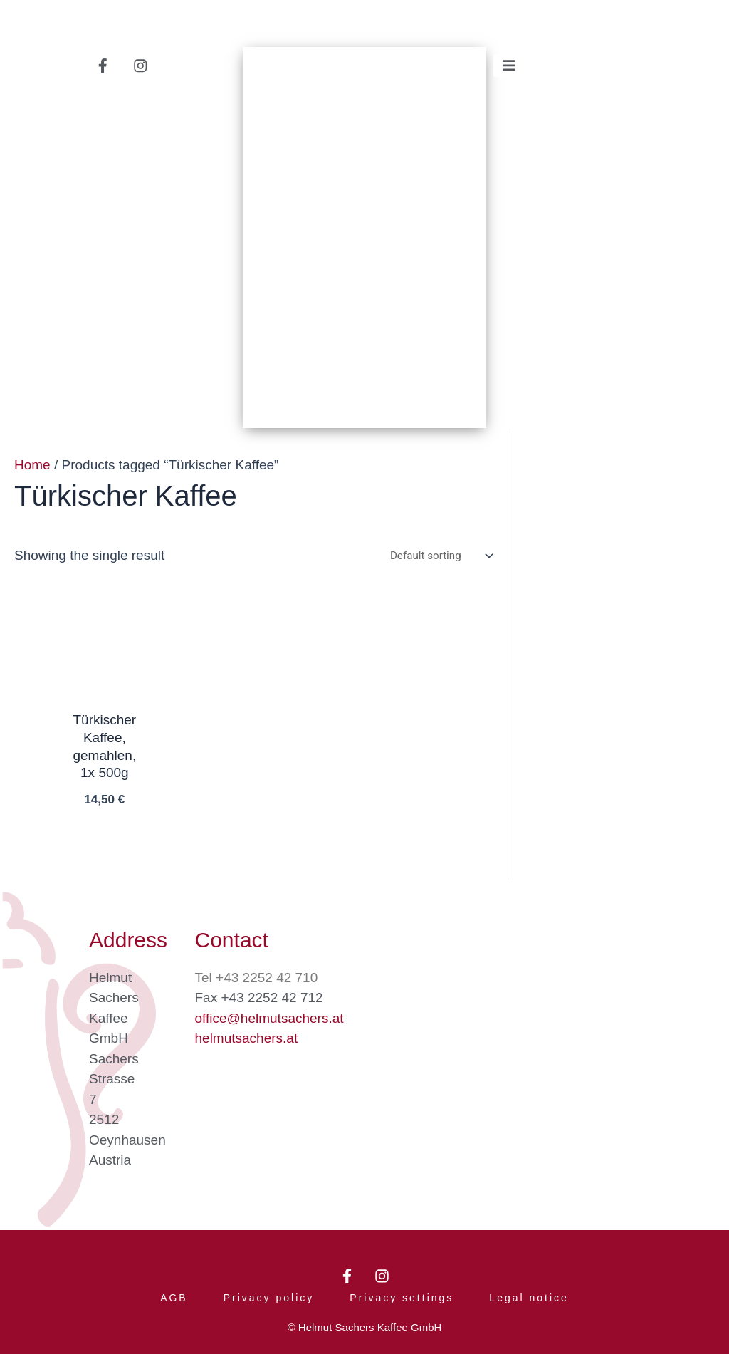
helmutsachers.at (246, 1032)
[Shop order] (438, 559)
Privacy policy (269, 1295)
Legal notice (529, 1295)
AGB (174, 1295)
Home (32, 468)
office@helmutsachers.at (269, 1011)
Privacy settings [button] (401, 1295)
